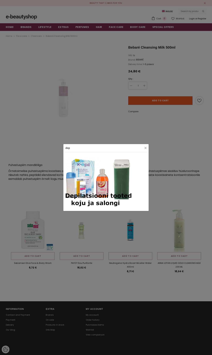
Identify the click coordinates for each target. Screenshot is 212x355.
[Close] (146, 148)
